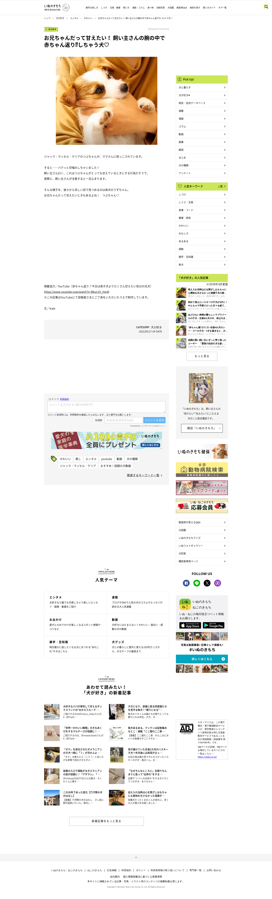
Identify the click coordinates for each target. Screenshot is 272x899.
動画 (119, 459)
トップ (47, 18)
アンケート (185, 173)
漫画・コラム (138, 8)
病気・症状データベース (192, 103)
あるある (183, 241)
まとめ (182, 157)
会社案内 (115, 876)
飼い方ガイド (209, 8)
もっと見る (202, 356)
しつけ (104, 8)
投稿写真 (160, 8)
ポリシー (141, 870)
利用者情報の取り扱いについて (168, 870)
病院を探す (195, 8)
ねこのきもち (94, 870)
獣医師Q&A (182, 8)
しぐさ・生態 (186, 202)
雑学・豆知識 (186, 256)
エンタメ (74, 18)
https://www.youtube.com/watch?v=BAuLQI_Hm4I (76, 292)
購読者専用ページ (188, 561)
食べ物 (150, 8)
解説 (181, 149)
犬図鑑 (171, 8)
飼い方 (126, 8)
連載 (181, 110)
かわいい (88, 18)
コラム (182, 126)
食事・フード (186, 210)
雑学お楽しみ (92, 8)
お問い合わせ (213, 870)
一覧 (220, 186)
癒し (78, 459)
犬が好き (60, 18)
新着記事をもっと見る (106, 821)
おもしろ (183, 233)
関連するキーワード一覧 (143, 475)
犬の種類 (132, 459)
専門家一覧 (195, 870)
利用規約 (126, 870)
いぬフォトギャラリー (191, 545)
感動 (181, 249)
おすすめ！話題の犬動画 (115, 466)
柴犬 (181, 264)
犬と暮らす (185, 87)
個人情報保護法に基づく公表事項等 (142, 876)
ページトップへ (136, 857)
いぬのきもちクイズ (190, 537)
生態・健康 (115, 8)
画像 (181, 142)
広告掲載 (112, 870)
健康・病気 (185, 217)
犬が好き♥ (184, 95)
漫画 (181, 118)
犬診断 (182, 553)
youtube (106, 459)
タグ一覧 (222, 8)
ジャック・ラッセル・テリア (78, 466)
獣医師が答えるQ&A (189, 522)
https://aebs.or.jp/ (207, 756)
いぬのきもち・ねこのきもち (67, 870)
